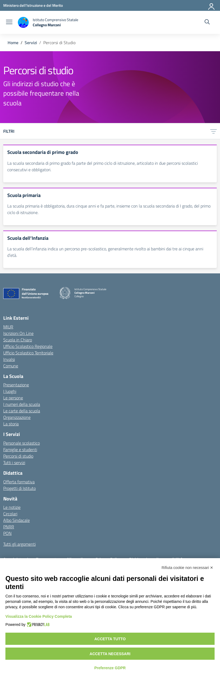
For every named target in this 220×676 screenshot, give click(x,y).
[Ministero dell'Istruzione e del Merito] (33, 5)
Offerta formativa (19, 481)
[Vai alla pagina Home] (13, 42)
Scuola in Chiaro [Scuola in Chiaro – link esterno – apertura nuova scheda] (17, 340)
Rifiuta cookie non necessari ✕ (187, 567)
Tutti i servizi (14, 462)
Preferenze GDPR (110, 668)
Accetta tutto (110, 639)
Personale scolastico (21, 443)
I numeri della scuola (21, 404)
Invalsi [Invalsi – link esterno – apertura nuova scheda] (9, 359)
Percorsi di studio (18, 456)
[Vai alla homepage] (48, 22)
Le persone (13, 397)
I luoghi (9, 391)
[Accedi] (211, 5)
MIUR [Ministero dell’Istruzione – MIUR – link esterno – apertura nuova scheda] (8, 327)
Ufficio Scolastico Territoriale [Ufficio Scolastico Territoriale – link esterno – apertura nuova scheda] (28, 353)
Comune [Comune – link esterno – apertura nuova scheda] (10, 366)
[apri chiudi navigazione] (9, 22)
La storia (11, 424)
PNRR (8, 526)
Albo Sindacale (16, 520)
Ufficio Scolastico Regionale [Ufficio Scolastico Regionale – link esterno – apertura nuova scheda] (27, 346)
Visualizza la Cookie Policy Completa (38, 616)
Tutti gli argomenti (19, 544)
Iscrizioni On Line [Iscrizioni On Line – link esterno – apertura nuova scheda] (18, 333)
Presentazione (16, 384)
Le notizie (12, 507)
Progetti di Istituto (19, 488)
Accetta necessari (110, 654)
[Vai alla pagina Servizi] (31, 42)
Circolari (10, 513)
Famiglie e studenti (20, 449)
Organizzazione (17, 417)
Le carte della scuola (21, 410)
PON (7, 533)
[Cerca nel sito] (207, 22)
